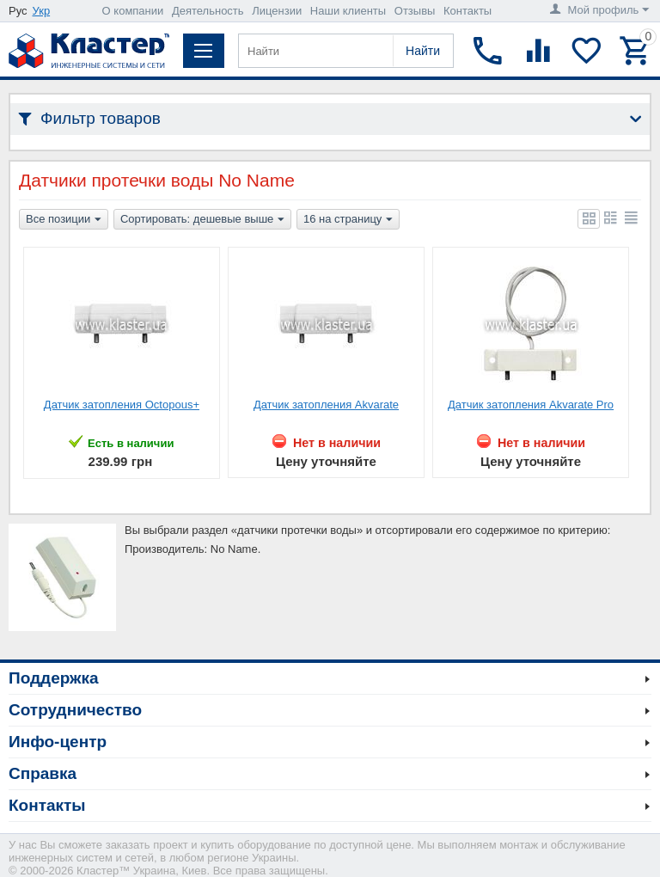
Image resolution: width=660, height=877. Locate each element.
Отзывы (415, 10)
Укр (42, 10)
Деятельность (208, 10)
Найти (423, 51)
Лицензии (277, 10)
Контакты (467, 10)
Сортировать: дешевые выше (202, 220)
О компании (133, 10)
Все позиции (63, 220)
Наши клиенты (348, 10)
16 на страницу (348, 220)
